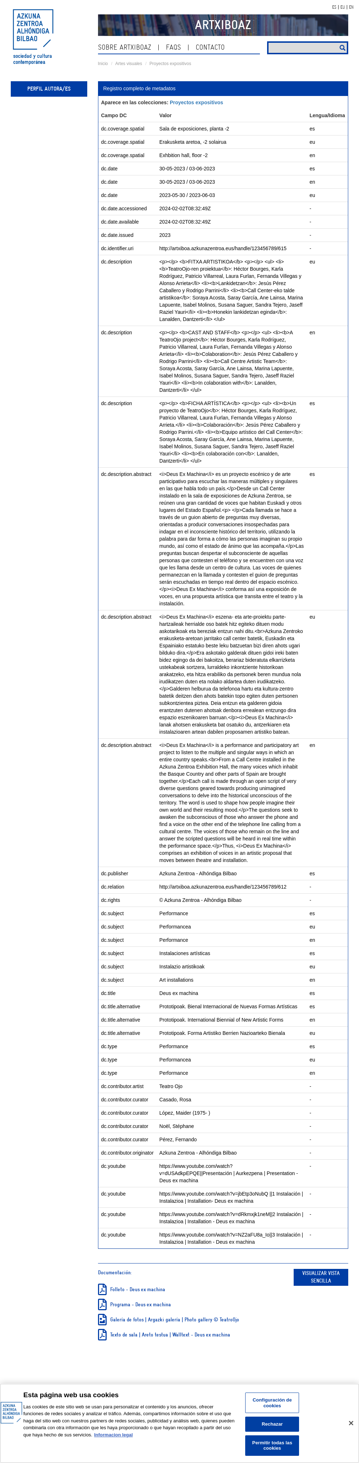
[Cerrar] (351, 1423)
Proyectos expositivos (170, 63)
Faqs (173, 47)
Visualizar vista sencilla (321, 1277)
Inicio (103, 63)
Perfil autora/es (49, 89)
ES (334, 7)
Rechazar (272, 1424)
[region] (179, 1423)
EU (342, 7)
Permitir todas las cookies (272, 1445)
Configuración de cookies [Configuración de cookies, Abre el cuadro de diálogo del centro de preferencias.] (272, 1402)
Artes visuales (128, 63)
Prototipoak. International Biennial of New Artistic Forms (221, 1020)
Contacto (210, 47)
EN (351, 7)
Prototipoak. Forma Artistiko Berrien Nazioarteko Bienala (222, 1033)
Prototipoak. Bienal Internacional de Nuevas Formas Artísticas (228, 1006)
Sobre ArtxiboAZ (124, 47)
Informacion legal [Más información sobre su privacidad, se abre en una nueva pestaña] (113, 1434)
